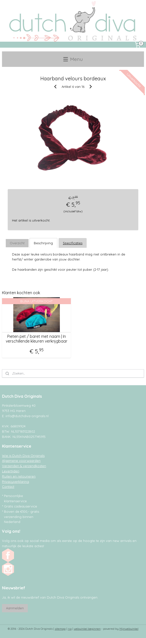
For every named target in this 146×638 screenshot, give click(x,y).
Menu (73, 59)
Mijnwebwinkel (128, 629)
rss (70, 629)
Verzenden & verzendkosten (24, 466)
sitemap (60, 629)
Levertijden (10, 471)
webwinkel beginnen (87, 629)
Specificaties (72, 243)
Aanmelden (15, 608)
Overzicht (17, 243)
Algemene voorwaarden (21, 461)
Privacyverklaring (15, 482)
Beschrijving (43, 243)
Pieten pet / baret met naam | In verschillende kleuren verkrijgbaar (36, 339)
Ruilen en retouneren (19, 476)
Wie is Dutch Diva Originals (23, 456)
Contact (8, 487)
